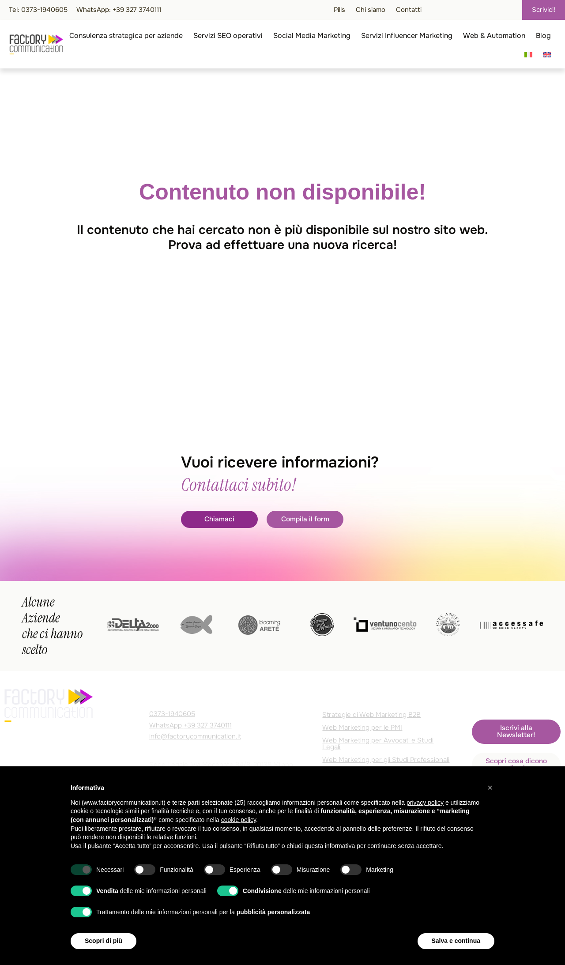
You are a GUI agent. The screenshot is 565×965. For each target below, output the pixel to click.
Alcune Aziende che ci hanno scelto (52, 625)
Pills (339, 9)
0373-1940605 (172, 713)
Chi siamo (370, 9)
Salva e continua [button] (456, 940)
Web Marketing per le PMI (362, 727)
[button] (490, 787)
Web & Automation (494, 35)
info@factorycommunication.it (195, 736)
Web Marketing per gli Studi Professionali (385, 759)
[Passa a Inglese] (547, 54)
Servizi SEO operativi (228, 35)
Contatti (409, 9)
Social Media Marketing (311, 35)
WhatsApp (190, 725)
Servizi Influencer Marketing (406, 35)
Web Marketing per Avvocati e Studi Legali (377, 743)
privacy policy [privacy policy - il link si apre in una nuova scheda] (425, 802)
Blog (543, 35)
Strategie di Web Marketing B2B (371, 714)
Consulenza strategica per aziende (126, 35)
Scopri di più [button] (103, 940)
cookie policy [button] (238, 819)
